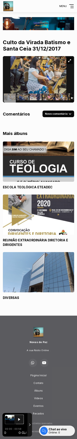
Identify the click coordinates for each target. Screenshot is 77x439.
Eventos (38, 405)
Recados (38, 413)
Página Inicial (38, 375)
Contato (38, 383)
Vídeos (38, 398)
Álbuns (38, 390)
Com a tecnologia (38, 431)
